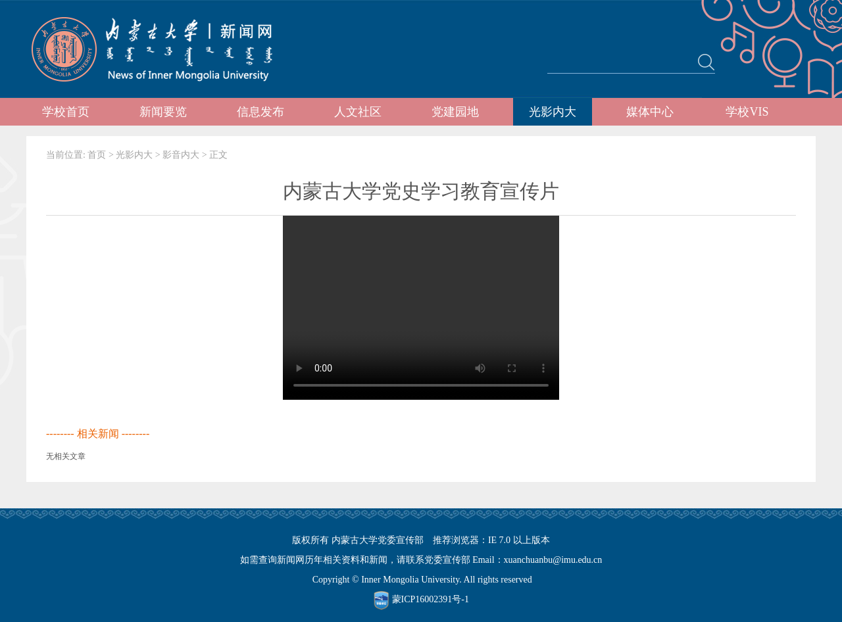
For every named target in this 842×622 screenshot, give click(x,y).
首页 (96, 155)
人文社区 (358, 111)
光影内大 (552, 111)
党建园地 (455, 111)
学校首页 (65, 111)
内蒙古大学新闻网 (164, 49)
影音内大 (180, 155)
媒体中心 (650, 111)
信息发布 (260, 111)
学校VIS (747, 111)
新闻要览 (163, 111)
